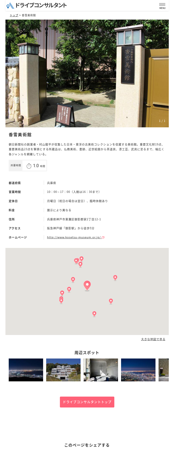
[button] (87, 285)
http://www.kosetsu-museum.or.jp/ (75, 237)
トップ (14, 15)
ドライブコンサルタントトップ (87, 401)
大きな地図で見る (153, 339)
